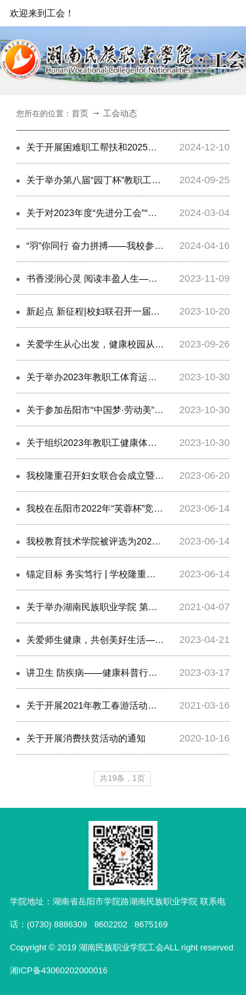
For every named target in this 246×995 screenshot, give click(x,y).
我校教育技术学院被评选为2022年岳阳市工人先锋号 (132, 541)
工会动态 (120, 113)
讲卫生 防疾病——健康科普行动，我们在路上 (119, 672)
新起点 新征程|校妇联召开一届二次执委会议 (116, 311)
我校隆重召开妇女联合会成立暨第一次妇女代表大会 (131, 475)
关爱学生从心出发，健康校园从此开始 (104, 344)
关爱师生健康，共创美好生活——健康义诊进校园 (127, 639)
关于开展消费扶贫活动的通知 (86, 738)
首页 (80, 113)
